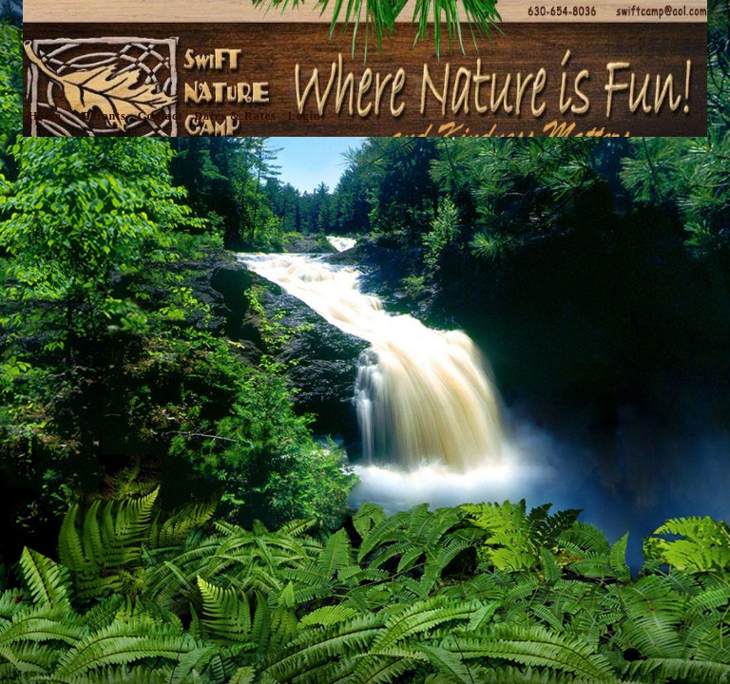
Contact (160, 116)
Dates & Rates (235, 116)
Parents (104, 116)
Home (45, 116)
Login (304, 116)
